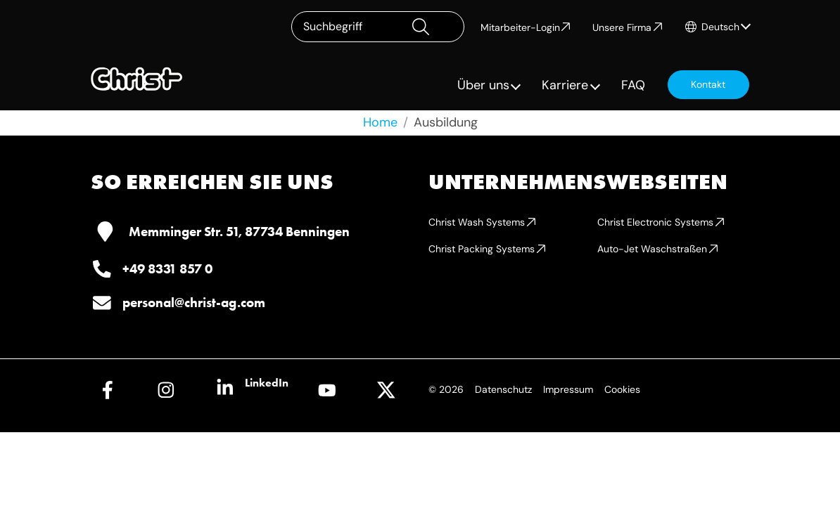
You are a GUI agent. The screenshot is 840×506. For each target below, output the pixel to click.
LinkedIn (266, 382)
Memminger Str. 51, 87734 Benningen (239, 231)
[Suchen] (432, 27)
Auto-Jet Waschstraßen (652, 248)
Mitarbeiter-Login (520, 27)
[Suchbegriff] (377, 26)
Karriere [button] (565, 85)
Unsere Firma (621, 27)
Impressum (568, 389)
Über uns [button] (483, 85)
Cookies (622, 389)
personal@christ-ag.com (193, 302)
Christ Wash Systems (476, 222)
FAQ (633, 85)
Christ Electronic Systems (655, 222)
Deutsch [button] (720, 26)
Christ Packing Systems (481, 248)
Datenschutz (503, 389)
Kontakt (708, 84)
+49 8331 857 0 (167, 269)
